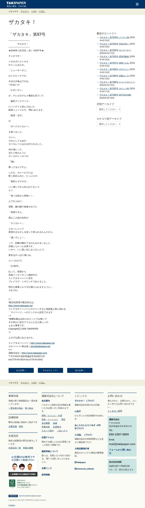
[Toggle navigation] (136, 3)
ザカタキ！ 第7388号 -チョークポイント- (117, 82)
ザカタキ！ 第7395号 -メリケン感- (114, 37)
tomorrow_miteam (84, 469)
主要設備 (13, 426)
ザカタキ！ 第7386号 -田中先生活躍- (115, 95)
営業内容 (46, 427)
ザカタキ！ (25, 11)
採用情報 (46, 474)
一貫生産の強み (16, 408)
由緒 (55, 423)
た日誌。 (42, 11)
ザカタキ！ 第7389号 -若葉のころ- (114, 76)
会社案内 (46, 401)
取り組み (29, 408)
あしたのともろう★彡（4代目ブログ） (88, 427)
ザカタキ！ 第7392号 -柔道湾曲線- (114, 56)
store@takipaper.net (40, 346)
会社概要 (46, 423)
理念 (63, 419)
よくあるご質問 (115, 411)
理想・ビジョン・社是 (52, 415)
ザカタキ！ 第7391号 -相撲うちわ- (114, 63)
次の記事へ (21, 370)
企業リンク (47, 468)
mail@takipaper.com (122, 444)
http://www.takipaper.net (21, 305)
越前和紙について (50, 451)
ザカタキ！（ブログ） (85, 401)
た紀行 (34, 11)
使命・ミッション (50, 419)
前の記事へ (80, 370)
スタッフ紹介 (48, 430)
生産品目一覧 (15, 448)
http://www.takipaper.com (34, 353)
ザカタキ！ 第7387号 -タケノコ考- (114, 88)
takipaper (80, 462)
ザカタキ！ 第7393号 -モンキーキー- (115, 50)
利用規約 (12, 505)
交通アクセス (48, 437)
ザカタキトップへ (50, 370)
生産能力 (57, 427)
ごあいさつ (62, 430)
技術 (21, 426)
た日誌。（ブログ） (84, 435)
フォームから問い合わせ (120, 451)
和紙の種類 (28, 448)
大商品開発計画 (82, 448)
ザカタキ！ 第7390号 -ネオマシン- (114, 69)
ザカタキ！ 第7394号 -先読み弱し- (114, 44)
